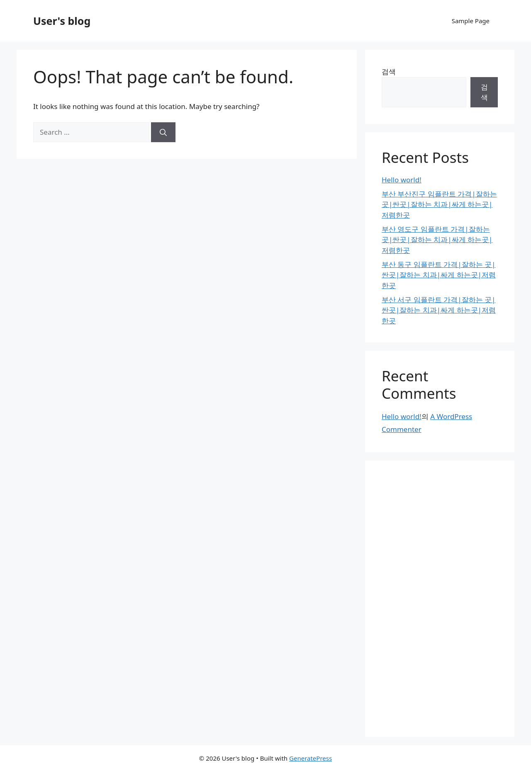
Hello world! (401, 179)
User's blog (61, 21)
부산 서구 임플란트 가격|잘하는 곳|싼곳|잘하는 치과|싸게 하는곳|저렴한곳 (439, 310)
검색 (389, 71)
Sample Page (471, 21)
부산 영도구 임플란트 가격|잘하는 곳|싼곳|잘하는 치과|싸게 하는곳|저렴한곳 (437, 239)
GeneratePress (310, 758)
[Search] (163, 132)
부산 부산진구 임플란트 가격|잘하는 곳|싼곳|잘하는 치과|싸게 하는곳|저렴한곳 (439, 204)
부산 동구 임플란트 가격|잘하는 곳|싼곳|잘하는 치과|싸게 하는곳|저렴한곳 (439, 274)
